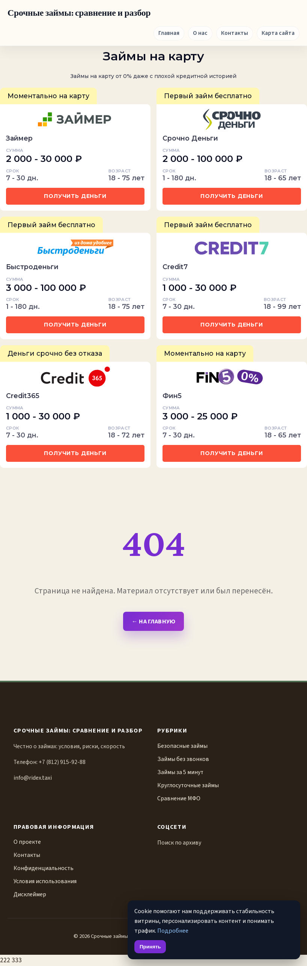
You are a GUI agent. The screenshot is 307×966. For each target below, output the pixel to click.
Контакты (234, 33)
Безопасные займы (182, 746)
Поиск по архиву (179, 843)
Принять (150, 947)
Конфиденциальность (44, 868)
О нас (200, 33)
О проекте (27, 842)
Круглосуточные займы (188, 785)
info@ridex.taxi (33, 778)
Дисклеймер (30, 894)
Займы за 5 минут (180, 772)
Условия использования (45, 881)
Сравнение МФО (178, 798)
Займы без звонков (183, 759)
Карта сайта (278, 33)
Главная (168, 33)
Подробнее (172, 930)
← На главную (153, 621)
